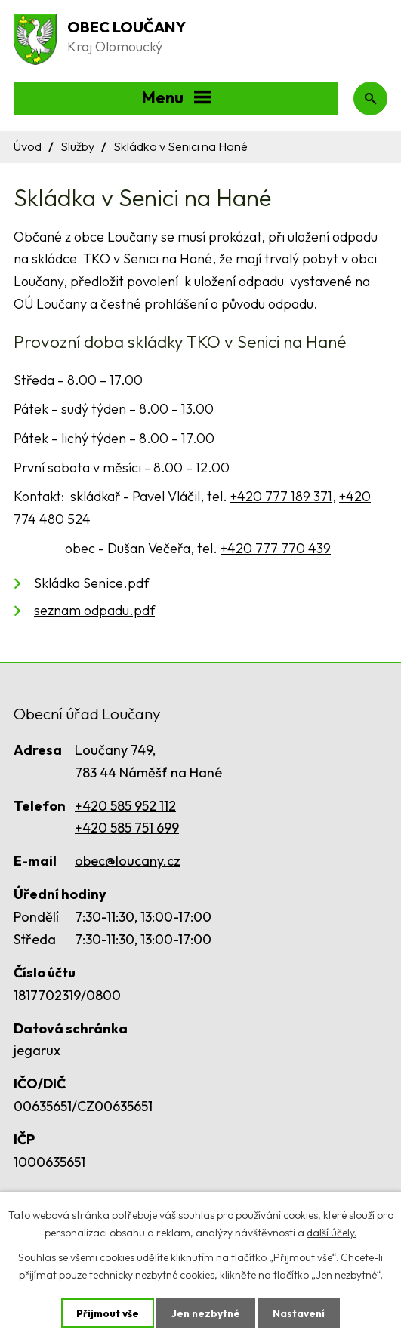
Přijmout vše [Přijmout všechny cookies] (106, 1312)
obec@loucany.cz (127, 861)
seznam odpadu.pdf (94, 610)
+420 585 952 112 (125, 805)
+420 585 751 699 (127, 827)
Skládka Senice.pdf (91, 583)
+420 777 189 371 (281, 496)
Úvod (28, 146)
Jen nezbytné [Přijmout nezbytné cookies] (206, 1312)
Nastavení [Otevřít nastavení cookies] (301, 1312)
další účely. (331, 1232)
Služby (77, 146)
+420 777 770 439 (276, 548)
